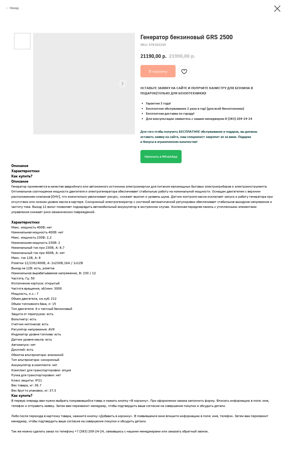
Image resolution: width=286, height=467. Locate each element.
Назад (14, 8)
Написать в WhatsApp (161, 156)
